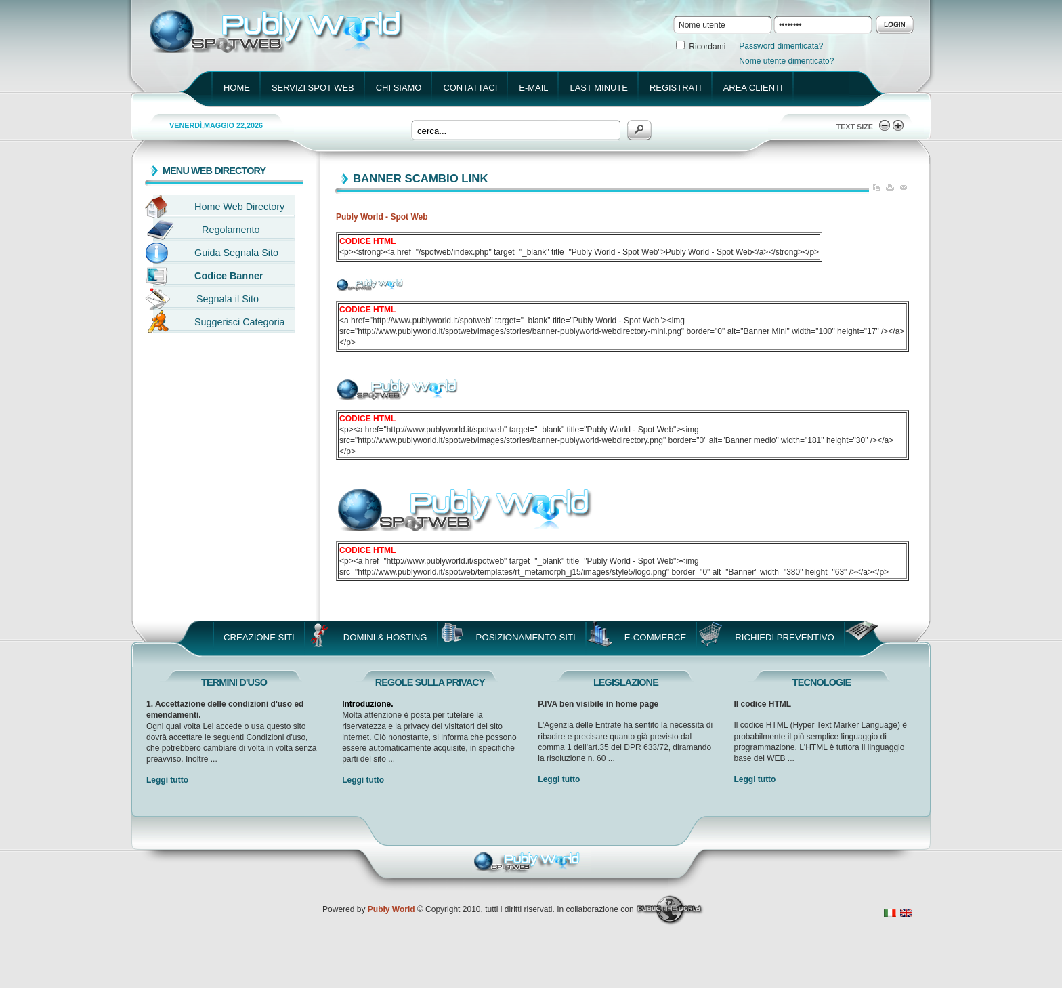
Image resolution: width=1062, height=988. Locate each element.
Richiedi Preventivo (784, 637)
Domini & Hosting (385, 637)
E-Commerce (655, 637)
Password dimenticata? (781, 46)
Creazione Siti (259, 637)
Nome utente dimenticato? (786, 61)
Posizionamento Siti (526, 637)
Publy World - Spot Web (382, 217)
